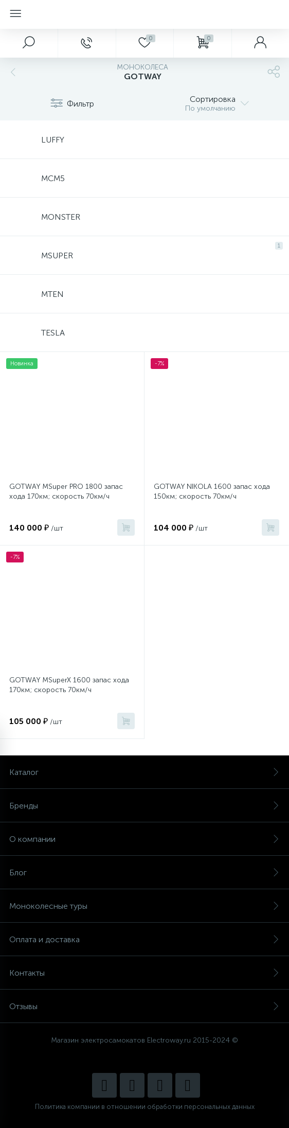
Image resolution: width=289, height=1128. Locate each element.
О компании (144, 839)
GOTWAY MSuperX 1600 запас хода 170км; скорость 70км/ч (69, 685)
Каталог (144, 772)
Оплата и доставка (144, 939)
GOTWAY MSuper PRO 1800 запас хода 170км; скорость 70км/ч (66, 491)
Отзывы (144, 1006)
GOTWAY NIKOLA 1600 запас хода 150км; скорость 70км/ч (212, 491)
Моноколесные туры (144, 906)
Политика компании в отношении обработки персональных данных (145, 1107)
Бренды (144, 805)
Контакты (144, 973)
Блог (144, 872)
